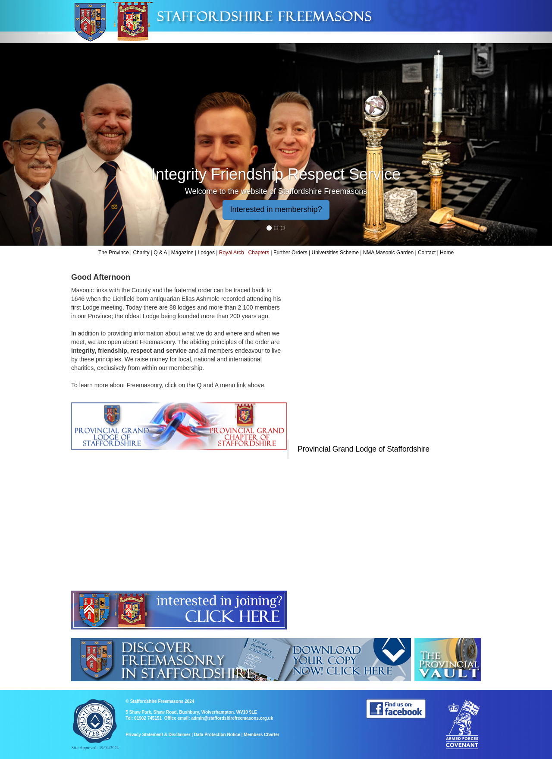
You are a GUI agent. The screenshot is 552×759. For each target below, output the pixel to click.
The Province (113, 253)
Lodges (206, 253)
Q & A (160, 253)
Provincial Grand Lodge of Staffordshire (364, 449)
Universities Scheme (335, 253)
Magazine (182, 253)
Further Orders (290, 253)
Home (447, 253)
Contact (427, 253)
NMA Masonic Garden (388, 253)
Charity (141, 253)
